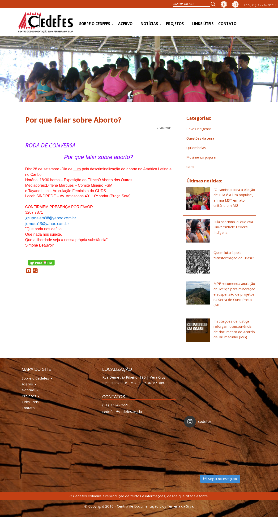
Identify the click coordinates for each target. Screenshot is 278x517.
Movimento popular (201, 157)
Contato (227, 23)
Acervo (127, 23)
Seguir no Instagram (220, 479)
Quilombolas (196, 148)
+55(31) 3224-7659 (259, 4)
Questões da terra (200, 138)
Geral (190, 166)
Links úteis (203, 23)
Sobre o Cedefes (96, 23)
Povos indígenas (198, 129)
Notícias (151, 23)
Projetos (176, 23)
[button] (214, 4)
